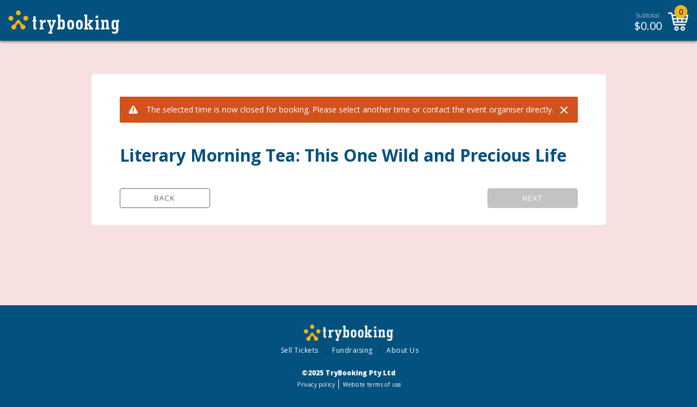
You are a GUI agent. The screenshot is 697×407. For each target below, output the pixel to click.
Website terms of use (372, 384)
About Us (402, 350)
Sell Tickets (300, 350)
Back (164, 198)
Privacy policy (316, 384)
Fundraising (352, 350)
